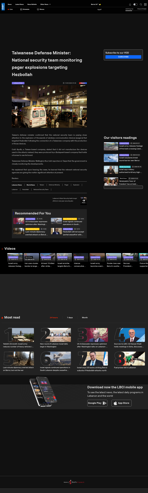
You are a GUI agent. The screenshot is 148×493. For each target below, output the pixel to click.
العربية (99, 9)
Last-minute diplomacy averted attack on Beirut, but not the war (35, 233)
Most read (12, 317)
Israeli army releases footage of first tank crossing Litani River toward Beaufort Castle (129, 147)
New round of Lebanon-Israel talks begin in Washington (54, 345)
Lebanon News (30, 219)
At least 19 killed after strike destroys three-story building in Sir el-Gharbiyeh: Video (48, 265)
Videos (9, 249)
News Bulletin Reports (70, 219)
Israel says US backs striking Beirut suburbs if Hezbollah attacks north (92, 369)
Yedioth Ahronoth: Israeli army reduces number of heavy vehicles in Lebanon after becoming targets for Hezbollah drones (18, 346)
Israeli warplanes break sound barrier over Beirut (129, 159)
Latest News (19, 4)
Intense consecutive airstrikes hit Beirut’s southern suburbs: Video (80, 265)
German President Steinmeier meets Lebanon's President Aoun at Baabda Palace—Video (129, 265)
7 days (70, 318)
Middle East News (125, 167)
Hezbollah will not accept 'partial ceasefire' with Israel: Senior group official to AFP (73, 233)
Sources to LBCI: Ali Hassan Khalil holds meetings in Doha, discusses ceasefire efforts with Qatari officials (129, 346)
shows (40, 9)
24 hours (54, 318)
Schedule (24, 9)
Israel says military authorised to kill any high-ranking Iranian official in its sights (130, 171)
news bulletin (32, 4)
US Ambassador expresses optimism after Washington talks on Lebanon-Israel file (36, 223)
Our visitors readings (120, 138)
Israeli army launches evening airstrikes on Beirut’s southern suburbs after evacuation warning (96, 265)
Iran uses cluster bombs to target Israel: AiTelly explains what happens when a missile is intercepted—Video (32, 265)
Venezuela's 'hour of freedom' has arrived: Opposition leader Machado (131, 183)
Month (85, 318)
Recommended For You (33, 213)
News (10, 4)
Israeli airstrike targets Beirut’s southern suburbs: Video (64, 265)
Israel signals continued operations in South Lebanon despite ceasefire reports (73, 223)
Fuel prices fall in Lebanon (125, 368)
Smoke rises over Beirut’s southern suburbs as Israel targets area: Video (112, 265)
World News (123, 179)
